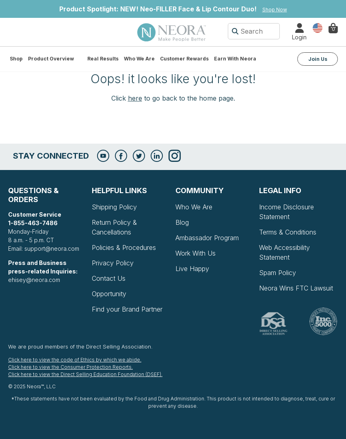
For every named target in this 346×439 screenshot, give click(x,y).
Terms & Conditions (287, 232)
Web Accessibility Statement (284, 252)
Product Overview (51, 59)
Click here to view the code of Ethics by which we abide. (74, 360)
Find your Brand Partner (127, 309)
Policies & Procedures (124, 247)
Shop (16, 59)
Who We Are (139, 59)
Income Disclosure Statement (286, 212)
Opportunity (109, 294)
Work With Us (195, 253)
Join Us (317, 59)
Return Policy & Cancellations (114, 227)
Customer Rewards (184, 59)
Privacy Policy (113, 263)
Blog (182, 222)
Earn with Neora (235, 59)
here (135, 98)
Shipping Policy (114, 207)
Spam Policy (277, 273)
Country (317, 27)
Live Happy (192, 269)
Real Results (103, 59)
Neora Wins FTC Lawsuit (296, 288)
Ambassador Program (207, 238)
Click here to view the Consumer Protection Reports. (70, 367)
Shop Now (274, 9)
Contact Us (108, 278)
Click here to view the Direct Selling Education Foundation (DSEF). (85, 374)
